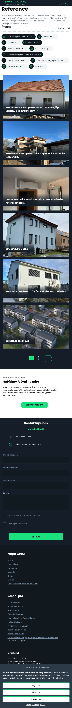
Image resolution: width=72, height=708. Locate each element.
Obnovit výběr (64, 28)
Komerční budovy (15, 614)
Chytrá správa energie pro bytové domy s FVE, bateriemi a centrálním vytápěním (33, 639)
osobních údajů (35, 515)
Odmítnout (36, 692)
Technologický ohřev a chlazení (21, 618)
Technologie (13, 564)
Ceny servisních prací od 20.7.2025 (23, 584)
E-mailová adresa (10, 467)
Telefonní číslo (9, 480)
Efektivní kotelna (15, 622)
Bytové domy (13, 610)
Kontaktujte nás (34, 405)
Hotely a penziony (15, 606)
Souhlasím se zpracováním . (25, 515)
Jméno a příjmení (10, 455)
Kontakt (11, 580)
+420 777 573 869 (23, 436)
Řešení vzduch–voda (17, 630)
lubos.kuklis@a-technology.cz (28, 444)
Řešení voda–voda (16, 634)
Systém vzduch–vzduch (18, 626)
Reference (12, 568)
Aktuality (11, 572)
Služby (10, 560)
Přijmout (36, 685)
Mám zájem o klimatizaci (18, 523)
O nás (10, 576)
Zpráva (6, 493)
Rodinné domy (14, 602)
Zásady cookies (32, 704)
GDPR (42, 704)
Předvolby (36, 699)
